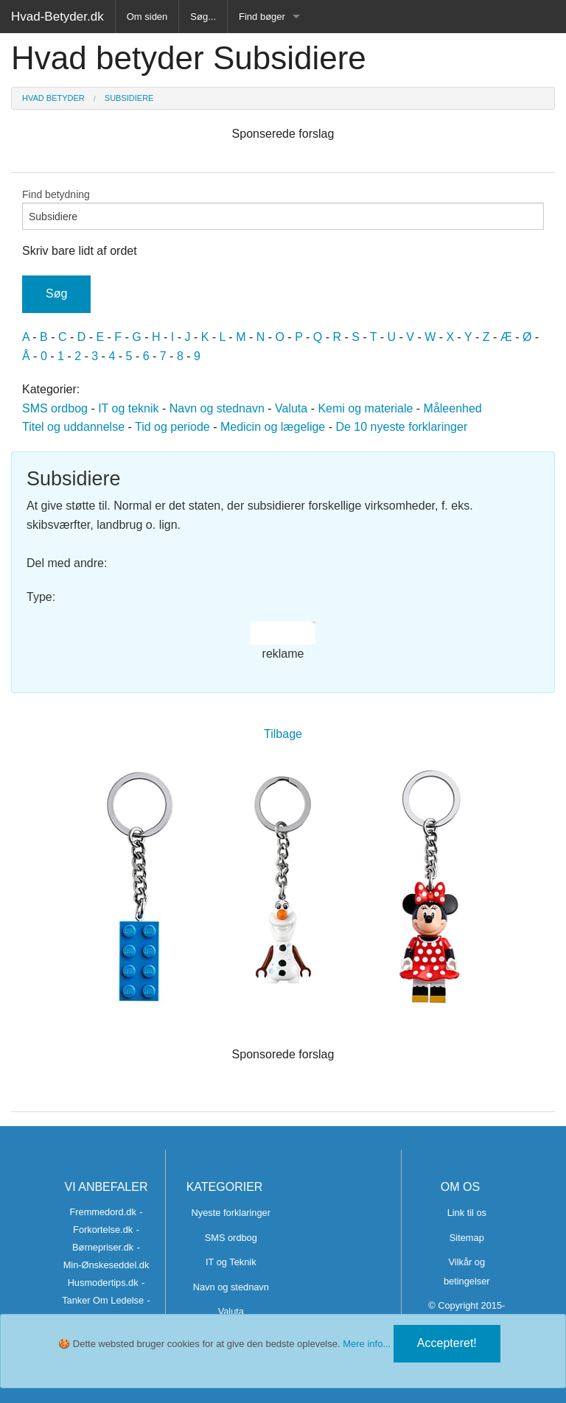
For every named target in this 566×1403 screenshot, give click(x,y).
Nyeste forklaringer (231, 1212)
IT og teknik (128, 408)
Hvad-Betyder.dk (57, 17)
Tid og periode (172, 427)
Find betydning (283, 209)
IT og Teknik (231, 1261)
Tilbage (283, 734)
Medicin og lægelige (272, 427)
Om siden (147, 16)
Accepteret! (447, 1343)
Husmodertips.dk (103, 1282)
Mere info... (367, 1343)
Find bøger (262, 16)
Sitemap (467, 1237)
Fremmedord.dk (102, 1211)
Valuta (291, 408)
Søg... (203, 16)
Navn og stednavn (217, 408)
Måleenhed (453, 408)
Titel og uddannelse (73, 427)
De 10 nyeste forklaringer (401, 427)
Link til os (466, 1212)
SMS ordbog (55, 408)
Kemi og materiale (365, 408)
